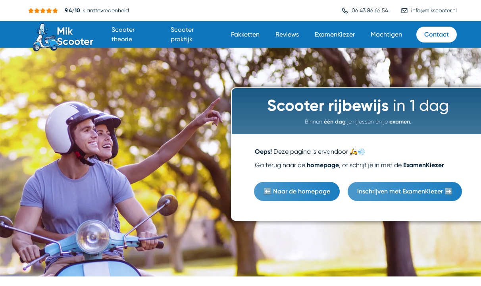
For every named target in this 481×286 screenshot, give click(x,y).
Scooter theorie (123, 34)
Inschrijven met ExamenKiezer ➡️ (404, 191)
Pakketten (245, 34)
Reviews (287, 34)
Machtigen (386, 34)
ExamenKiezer (335, 34)
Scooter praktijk (182, 34)
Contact (436, 34)
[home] (64, 34)
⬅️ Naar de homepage (297, 191)
